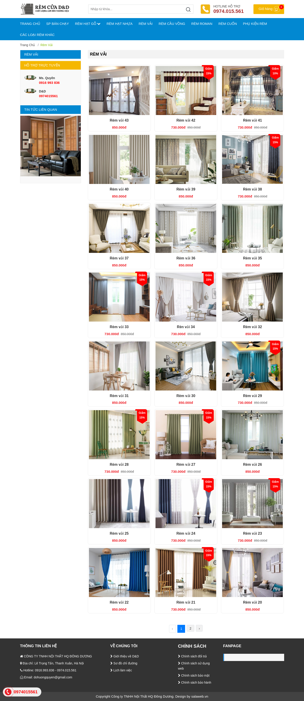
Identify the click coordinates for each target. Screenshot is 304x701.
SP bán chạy (57, 24)
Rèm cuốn (227, 24)
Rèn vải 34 (186, 327)
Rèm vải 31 (119, 396)
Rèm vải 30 (185, 396)
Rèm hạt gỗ (87, 24)
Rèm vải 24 (185, 533)
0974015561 (48, 96)
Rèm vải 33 (119, 327)
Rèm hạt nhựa (119, 24)
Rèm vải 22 (119, 602)
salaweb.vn (199, 696)
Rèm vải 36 (185, 258)
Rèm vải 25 (119, 533)
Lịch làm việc (121, 670)
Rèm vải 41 (252, 120)
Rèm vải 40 (119, 189)
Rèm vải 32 (252, 327)
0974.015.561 (228, 11)
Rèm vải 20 (252, 602)
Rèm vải (146, 24)
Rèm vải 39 (185, 189)
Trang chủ (27, 45)
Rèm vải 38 (252, 189)
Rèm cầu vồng (172, 24)
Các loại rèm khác (37, 35)
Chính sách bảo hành (194, 682)
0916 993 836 (49, 83)
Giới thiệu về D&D (124, 656)
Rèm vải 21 (185, 602)
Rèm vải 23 (252, 533)
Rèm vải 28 (119, 464)
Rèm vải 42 (185, 120)
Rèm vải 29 (252, 396)
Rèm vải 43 (119, 120)
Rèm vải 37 (119, 258)
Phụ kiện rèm (255, 24)
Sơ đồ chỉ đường (123, 663)
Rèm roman (201, 24)
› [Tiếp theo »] (199, 628)
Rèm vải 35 (252, 258)
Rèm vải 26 (252, 464)
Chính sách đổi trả (192, 656)
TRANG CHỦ (30, 24)
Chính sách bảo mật (194, 675)
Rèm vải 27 (185, 464)
